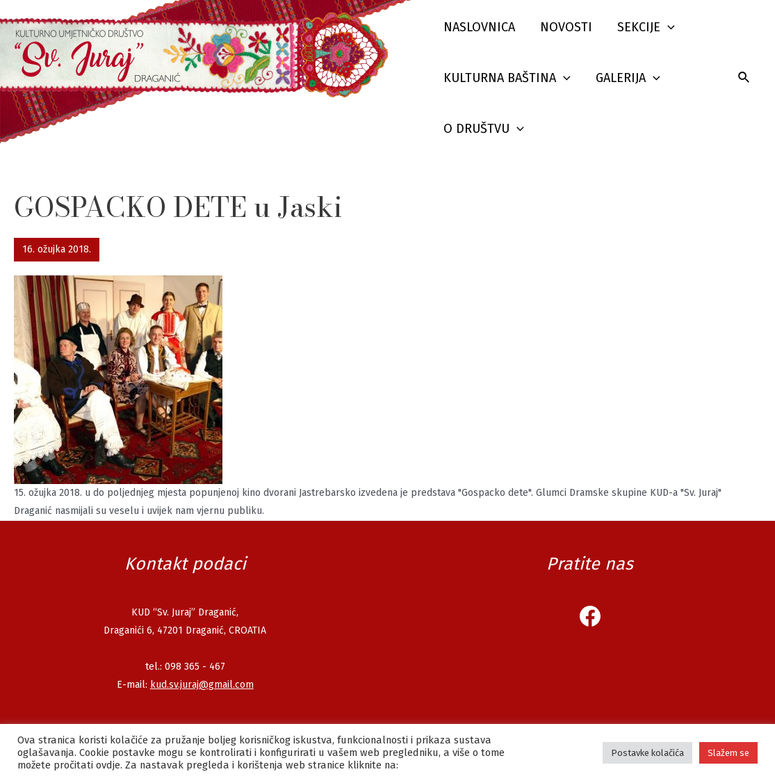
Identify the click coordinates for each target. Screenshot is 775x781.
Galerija (628, 78)
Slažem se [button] (728, 753)
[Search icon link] (744, 78)
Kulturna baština (507, 78)
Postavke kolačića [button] (647, 753)
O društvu (483, 129)
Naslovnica (479, 27)
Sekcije (646, 27)
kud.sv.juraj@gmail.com (202, 685)
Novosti (566, 27)
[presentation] (667, 27)
